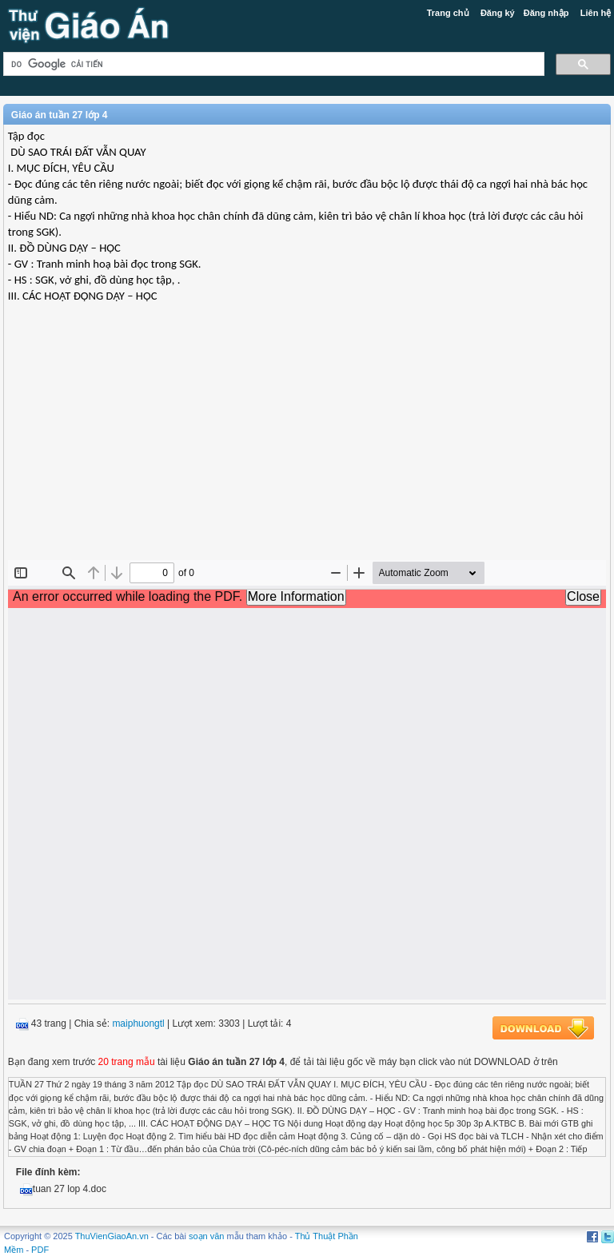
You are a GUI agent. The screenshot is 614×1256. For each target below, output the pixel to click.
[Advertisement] (307, 444)
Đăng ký (497, 13)
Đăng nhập (546, 13)
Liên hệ (595, 13)
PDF (40, 1249)
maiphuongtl (138, 1023)
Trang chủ (448, 13)
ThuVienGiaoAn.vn (112, 1236)
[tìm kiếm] (272, 64)
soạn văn (207, 1236)
